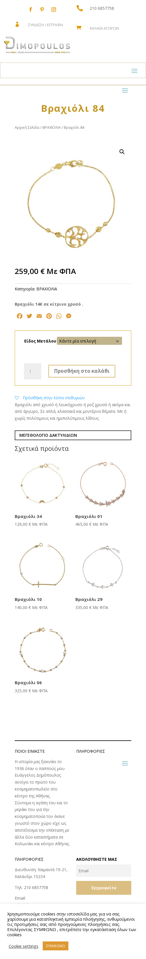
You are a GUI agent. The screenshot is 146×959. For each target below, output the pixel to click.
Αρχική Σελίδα (27, 127)
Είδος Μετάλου (40, 341)
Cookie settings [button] (23, 946)
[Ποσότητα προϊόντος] (32, 371)
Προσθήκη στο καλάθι (82, 371)
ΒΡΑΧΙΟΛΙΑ (51, 127)
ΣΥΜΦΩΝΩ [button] (55, 945)
